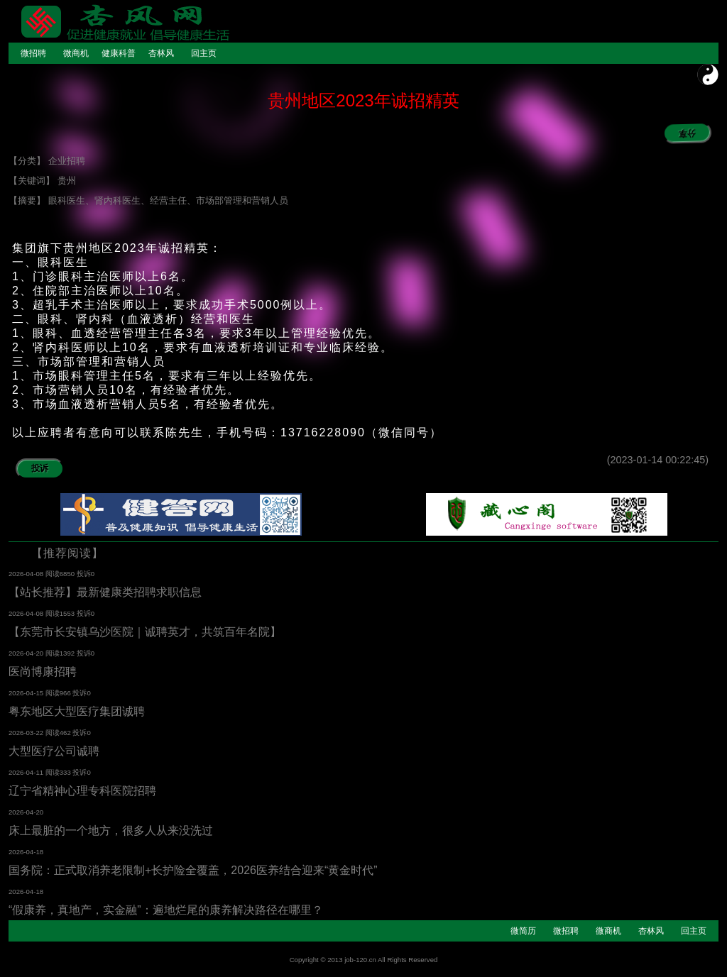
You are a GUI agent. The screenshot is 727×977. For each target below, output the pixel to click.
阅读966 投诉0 (68, 693)
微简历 (523, 931)
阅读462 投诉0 (68, 732)
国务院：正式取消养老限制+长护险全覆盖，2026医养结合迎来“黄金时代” (193, 870)
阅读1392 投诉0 (69, 653)
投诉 (39, 468)
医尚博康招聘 (43, 672)
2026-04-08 (27, 574)
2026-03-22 (27, 732)
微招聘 (33, 53)
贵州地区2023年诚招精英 (363, 100)
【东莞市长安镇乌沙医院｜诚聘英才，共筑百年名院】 (145, 632)
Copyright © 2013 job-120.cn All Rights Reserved (364, 960)
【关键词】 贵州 (42, 180)
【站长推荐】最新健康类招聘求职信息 (105, 592)
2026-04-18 (26, 852)
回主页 (204, 53)
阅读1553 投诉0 (69, 613)
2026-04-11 (27, 772)
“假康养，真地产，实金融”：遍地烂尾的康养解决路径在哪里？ (166, 910)
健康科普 (119, 53)
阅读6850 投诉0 (69, 574)
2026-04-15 (27, 693)
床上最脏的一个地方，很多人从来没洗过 (111, 830)
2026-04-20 (27, 653)
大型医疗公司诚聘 (54, 751)
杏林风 (161, 53)
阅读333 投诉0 (68, 772)
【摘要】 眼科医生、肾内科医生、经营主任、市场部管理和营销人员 (148, 200)
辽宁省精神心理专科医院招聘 (82, 791)
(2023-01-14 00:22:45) (662, 459)
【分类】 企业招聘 (47, 160)
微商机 (76, 53)
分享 (679, 132)
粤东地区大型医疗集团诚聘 (77, 711)
